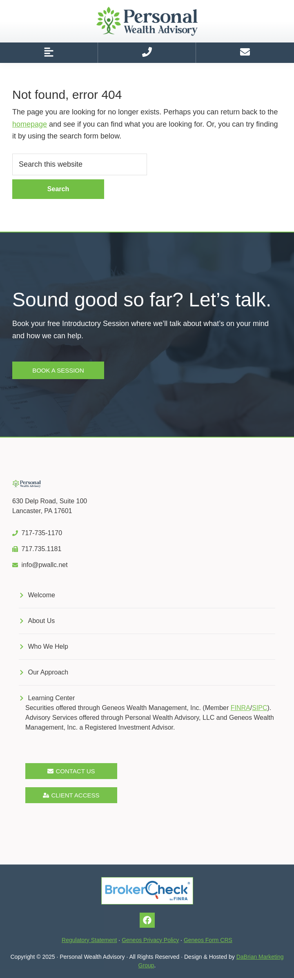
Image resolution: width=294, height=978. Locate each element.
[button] (49, 53)
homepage (29, 124)
